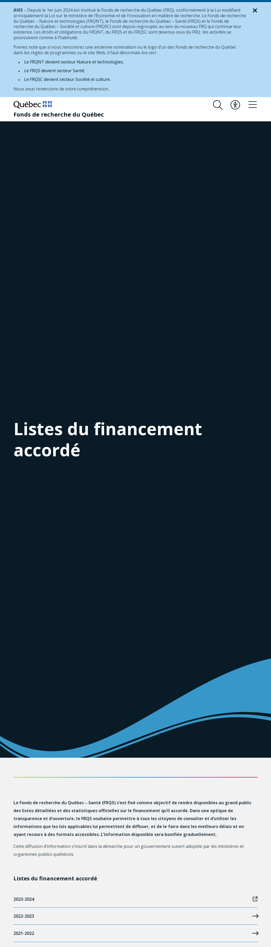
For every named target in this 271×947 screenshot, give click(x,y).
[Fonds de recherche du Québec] (58, 114)
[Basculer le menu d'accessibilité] (235, 105)
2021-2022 (135, 933)
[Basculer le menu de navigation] (253, 105)
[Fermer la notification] (255, 10)
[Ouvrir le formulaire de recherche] (218, 105)
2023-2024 (135, 899)
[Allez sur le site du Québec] (32, 104)
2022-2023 (135, 916)
